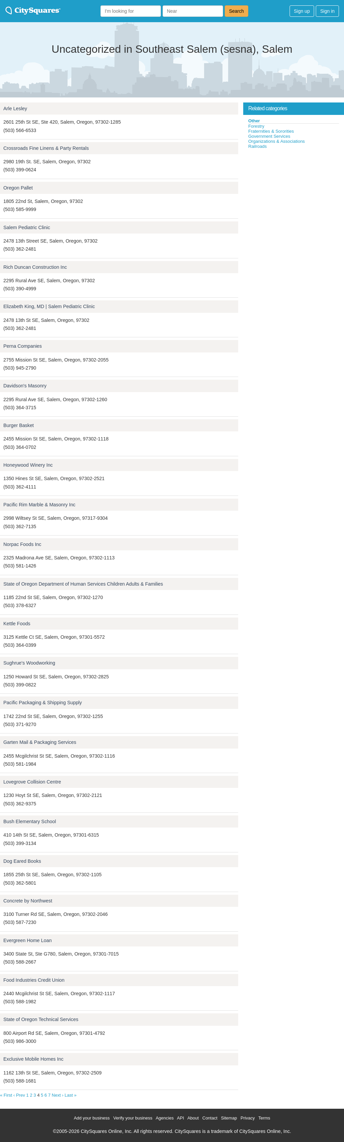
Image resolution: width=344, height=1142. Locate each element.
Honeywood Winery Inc (28, 465)
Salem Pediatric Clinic (26, 227)
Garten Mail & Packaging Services (39, 742)
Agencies (164, 1117)
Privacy (248, 1117)
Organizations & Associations (276, 141)
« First (6, 1095)
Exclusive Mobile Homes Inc (33, 1059)
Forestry (256, 126)
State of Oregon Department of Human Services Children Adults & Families (83, 584)
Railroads (257, 146)
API (180, 1117)
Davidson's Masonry (24, 385)
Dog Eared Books (22, 861)
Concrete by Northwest (27, 900)
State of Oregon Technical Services (40, 1019)
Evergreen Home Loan (27, 940)
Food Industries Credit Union (33, 980)
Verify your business (132, 1117)
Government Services (269, 136)
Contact (209, 1117)
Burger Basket (18, 425)
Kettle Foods (16, 623)
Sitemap (229, 1117)
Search (236, 11)
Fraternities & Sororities (271, 131)
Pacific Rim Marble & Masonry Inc (39, 504)
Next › (57, 1095)
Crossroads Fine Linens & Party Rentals (46, 148)
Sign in (327, 11)
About (193, 1117)
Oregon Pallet (18, 188)
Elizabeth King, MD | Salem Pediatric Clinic (49, 306)
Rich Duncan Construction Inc (35, 267)
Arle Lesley (15, 108)
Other (254, 120)
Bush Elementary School (29, 821)
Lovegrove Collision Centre (32, 782)
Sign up (302, 11)
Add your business (92, 1117)
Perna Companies (22, 346)
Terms (264, 1117)
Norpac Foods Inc (22, 544)
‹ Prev (19, 1095)
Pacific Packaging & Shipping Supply (42, 702)
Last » (70, 1095)
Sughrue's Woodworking (29, 663)
